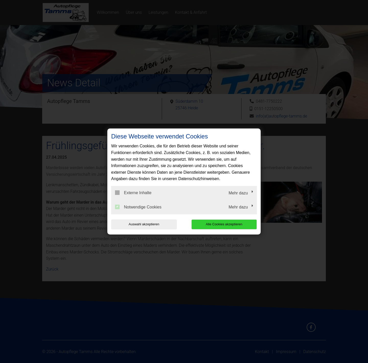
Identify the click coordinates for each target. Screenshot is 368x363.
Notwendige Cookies (138, 207)
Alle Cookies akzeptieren (224, 224)
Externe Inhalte (133, 192)
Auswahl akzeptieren (144, 224)
